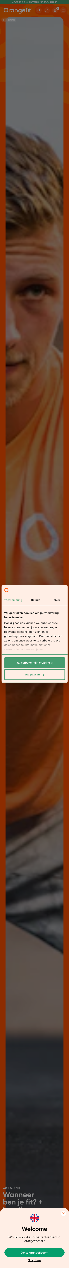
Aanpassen (34, 674)
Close (63, 1213)
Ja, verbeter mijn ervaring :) (34, 662)
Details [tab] (35, 600)
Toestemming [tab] (13, 600)
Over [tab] (57, 600)
